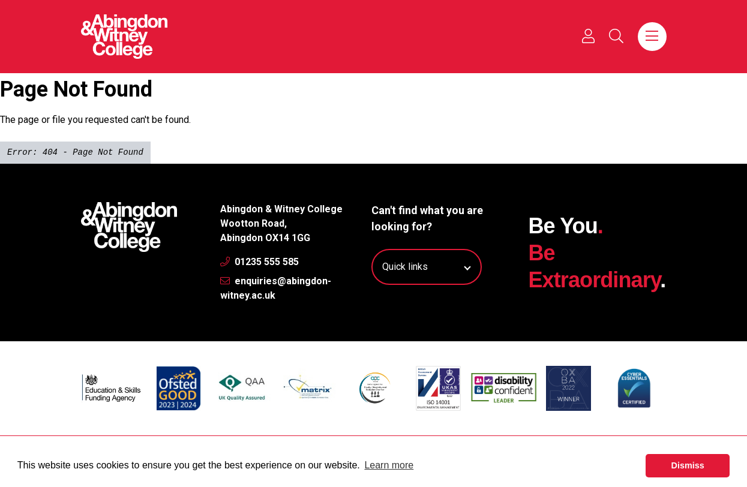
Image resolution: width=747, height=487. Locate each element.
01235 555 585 (259, 261)
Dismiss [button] (687, 465)
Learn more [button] (388, 465)
